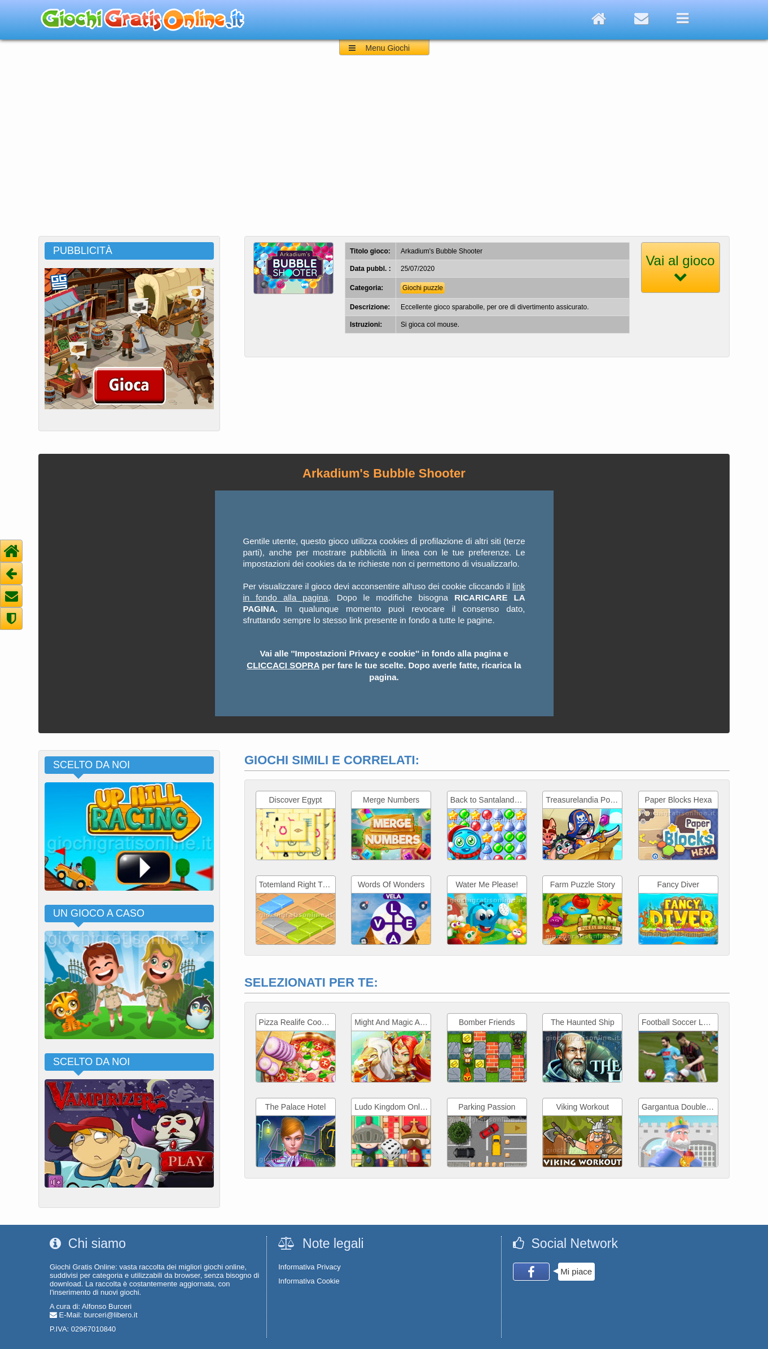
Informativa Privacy (309, 1267)
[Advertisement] (384, 151)
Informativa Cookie (308, 1281)
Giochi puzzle (422, 288)
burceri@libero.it (111, 1315)
